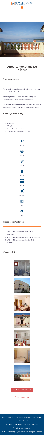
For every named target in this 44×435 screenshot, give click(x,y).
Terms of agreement (22, 397)
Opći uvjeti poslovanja (31, 424)
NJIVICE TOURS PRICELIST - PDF (22, 389)
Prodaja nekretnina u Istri (22, 428)
